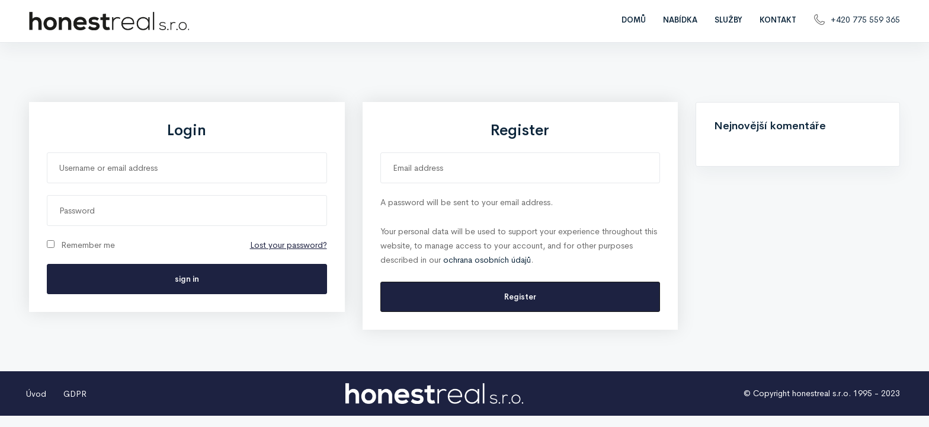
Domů (634, 20)
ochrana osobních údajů (487, 259)
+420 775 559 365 (865, 19)
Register (520, 297)
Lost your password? (288, 245)
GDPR (75, 393)
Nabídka (680, 20)
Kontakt (778, 20)
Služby (728, 20)
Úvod (36, 393)
